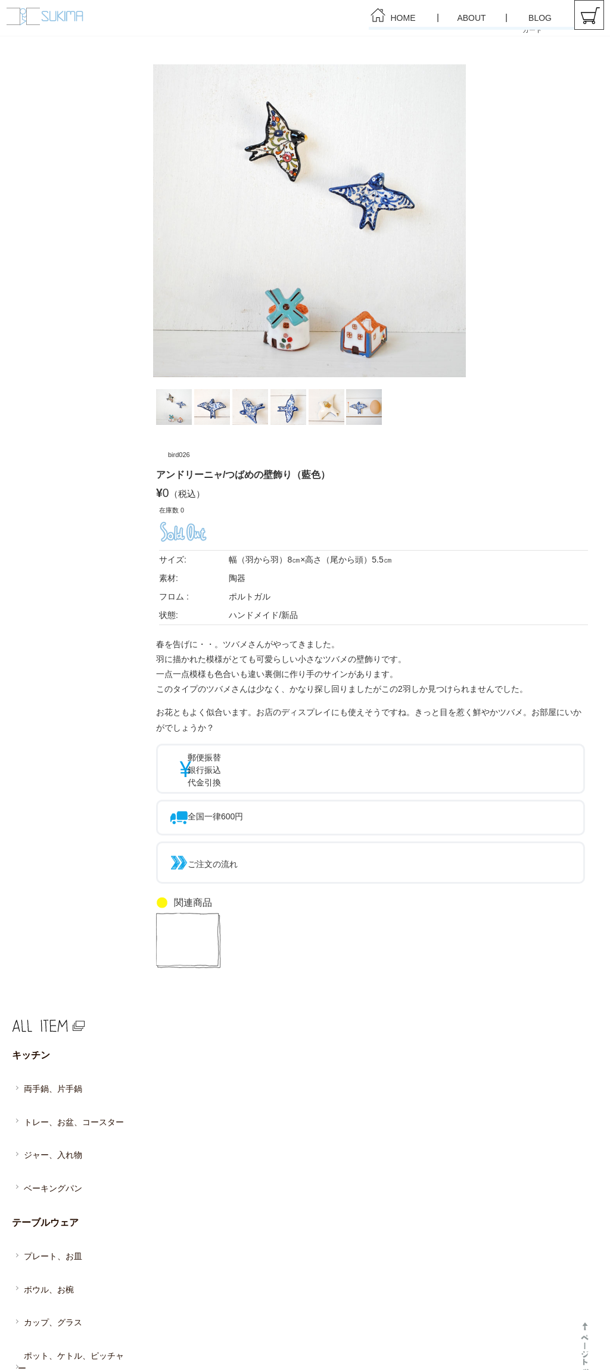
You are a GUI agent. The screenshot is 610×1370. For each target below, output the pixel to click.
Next (453, 221)
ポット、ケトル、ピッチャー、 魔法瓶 (74, 1239)
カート (589, 15)
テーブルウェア (41, 1154)
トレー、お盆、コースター (67, 1092)
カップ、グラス (49, 1214)
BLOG (540, 18)
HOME (403, 18)
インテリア (33, 1268)
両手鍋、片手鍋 (49, 1072)
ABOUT (471, 18)
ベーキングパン (49, 1131)
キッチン (28, 1051)
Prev (171, 221)
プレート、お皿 (49, 1175)
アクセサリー (37, 1311)
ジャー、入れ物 (49, 1111)
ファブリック (37, 1289)
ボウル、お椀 (45, 1195)
